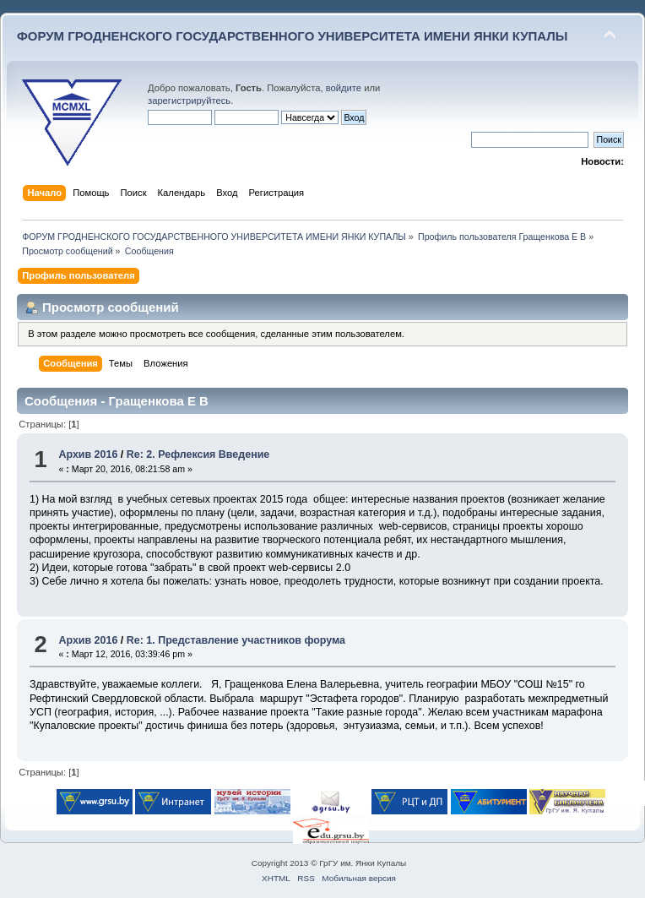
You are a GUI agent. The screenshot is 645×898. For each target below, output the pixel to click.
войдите (343, 88)
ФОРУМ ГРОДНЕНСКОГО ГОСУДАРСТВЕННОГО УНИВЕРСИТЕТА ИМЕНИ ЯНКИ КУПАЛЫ (292, 36)
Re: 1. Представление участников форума (236, 640)
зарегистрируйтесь (189, 100)
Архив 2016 (87, 454)
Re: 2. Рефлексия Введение (198, 454)
